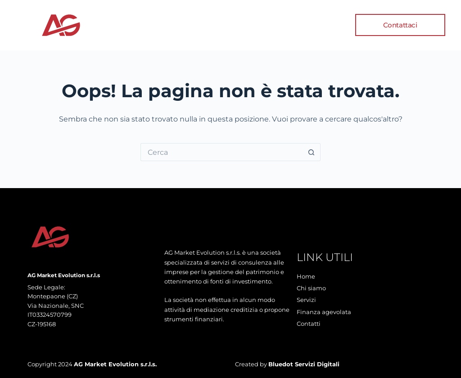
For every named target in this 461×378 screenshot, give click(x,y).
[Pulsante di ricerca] (312, 152)
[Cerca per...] (221, 152)
